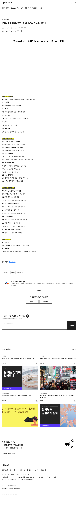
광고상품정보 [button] (33, 8)
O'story (13, 8)
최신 (18, 8)
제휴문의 (19, 470)
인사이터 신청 (27, 470)
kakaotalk (17, 488)
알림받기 (39, 290)
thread (11, 488)
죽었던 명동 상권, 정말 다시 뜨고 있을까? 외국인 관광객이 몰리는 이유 (58, 358)
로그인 (74, 2)
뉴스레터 (36, 470)
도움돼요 (32, 301)
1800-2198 (13, 479)
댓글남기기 (71, 325)
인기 (22, 8)
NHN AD (5, 465)
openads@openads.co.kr (28, 479)
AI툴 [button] (41, 8)
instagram (5, 488)
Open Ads (7, 3)
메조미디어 (12, 262)
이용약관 (4, 485)
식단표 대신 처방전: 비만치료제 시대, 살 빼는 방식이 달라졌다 (18, 358)
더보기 (73, 349)
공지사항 (12, 470)
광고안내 (43, 470)
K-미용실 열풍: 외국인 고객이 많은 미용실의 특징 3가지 (16, 395)
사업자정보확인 (21, 477)
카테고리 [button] (5, 8)
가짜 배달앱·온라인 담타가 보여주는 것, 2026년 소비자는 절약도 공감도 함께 (57, 396)
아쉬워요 (45, 301)
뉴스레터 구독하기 (9, 453)
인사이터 (26, 8)
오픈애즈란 (5, 470)
